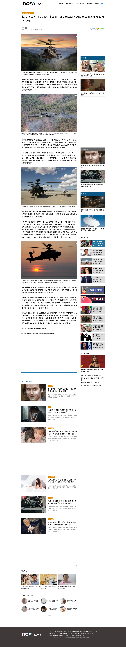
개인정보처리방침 (65, 631)
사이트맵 (95, 631)
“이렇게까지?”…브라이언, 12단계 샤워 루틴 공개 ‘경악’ (71, 601)
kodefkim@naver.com (42, 328)
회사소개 (54, 631)
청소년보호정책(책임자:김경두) (76, 631)
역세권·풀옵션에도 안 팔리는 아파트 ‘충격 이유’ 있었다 (48, 587)
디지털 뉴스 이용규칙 (88, 631)
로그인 (50, 631)
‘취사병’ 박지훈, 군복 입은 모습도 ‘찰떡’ (52, 609)
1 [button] (48, 615)
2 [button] (49, 615)
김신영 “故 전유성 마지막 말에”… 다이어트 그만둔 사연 (66, 587)
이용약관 (59, 631)
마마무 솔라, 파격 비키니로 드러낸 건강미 (72, 609)
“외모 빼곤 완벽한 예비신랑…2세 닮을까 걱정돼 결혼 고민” (29, 587)
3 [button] (50, 615)
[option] (29, 582)
